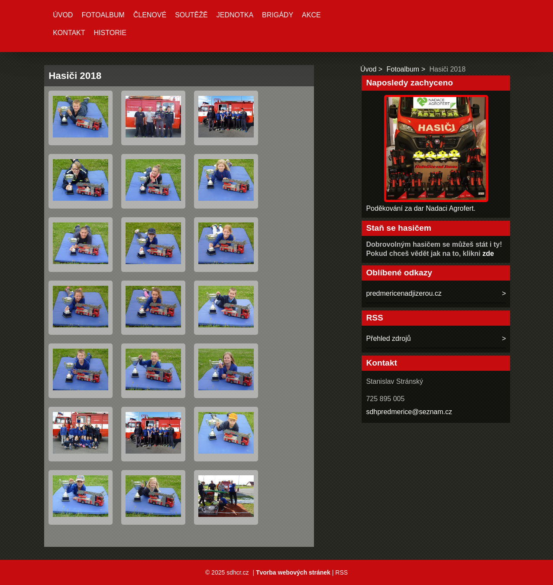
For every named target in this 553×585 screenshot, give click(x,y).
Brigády (277, 15)
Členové (149, 15)
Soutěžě (191, 15)
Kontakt (69, 32)
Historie (110, 32)
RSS (341, 572)
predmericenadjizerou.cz (403, 293)
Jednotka (235, 15)
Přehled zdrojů (388, 338)
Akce (311, 15)
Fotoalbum (102, 15)
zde (488, 253)
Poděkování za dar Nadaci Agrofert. (420, 208)
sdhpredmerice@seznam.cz (409, 411)
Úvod (63, 15)
